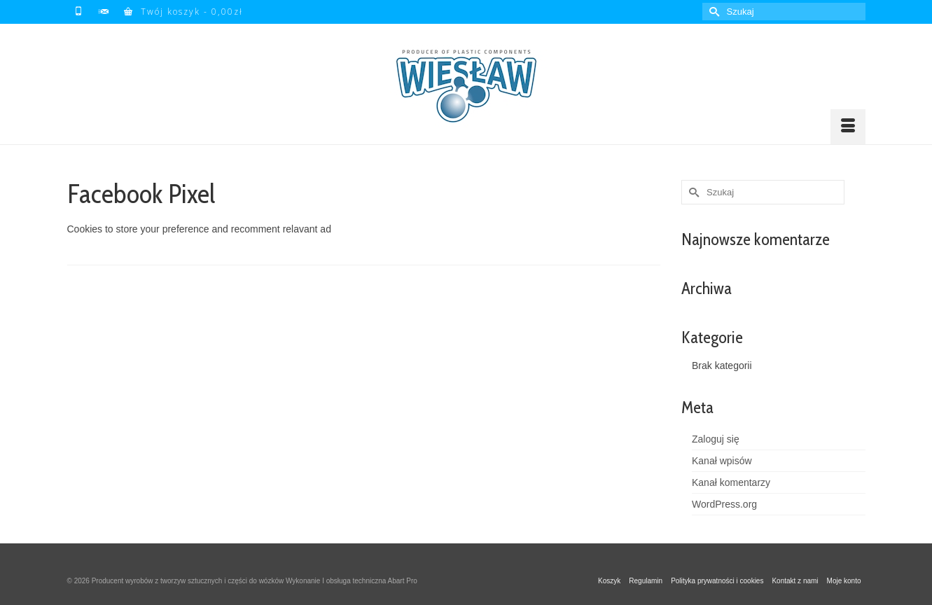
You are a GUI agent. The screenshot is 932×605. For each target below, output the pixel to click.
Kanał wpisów (722, 460)
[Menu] (847, 126)
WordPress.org (724, 504)
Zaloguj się (715, 439)
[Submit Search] (712, 11)
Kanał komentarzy (731, 482)
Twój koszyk (183, 12)
